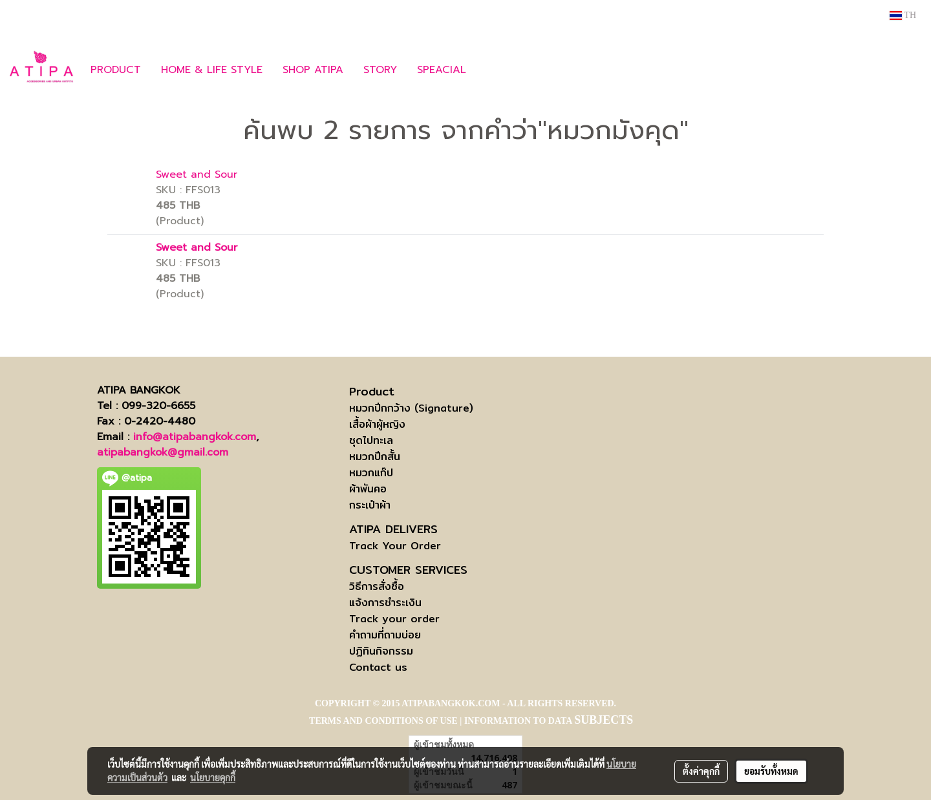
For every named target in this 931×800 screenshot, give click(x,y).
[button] (495, 70)
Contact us (378, 667)
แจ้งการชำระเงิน (385, 603)
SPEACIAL (441, 70)
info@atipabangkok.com (194, 437)
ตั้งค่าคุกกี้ (701, 771)
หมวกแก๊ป (371, 473)
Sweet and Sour (196, 174)
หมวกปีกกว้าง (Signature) (411, 408)
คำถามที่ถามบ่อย (385, 635)
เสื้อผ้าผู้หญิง (377, 424)
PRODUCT (116, 70)
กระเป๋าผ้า (370, 505)
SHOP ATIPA (313, 70)
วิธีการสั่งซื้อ (376, 586)
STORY (380, 70)
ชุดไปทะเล (371, 440)
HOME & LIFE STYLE (211, 70)
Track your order (394, 619)
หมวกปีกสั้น (374, 456)
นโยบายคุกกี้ (212, 777)
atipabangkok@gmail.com (162, 452)
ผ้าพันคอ (368, 489)
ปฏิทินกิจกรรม (381, 651)
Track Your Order (395, 546)
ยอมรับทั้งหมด (771, 771)
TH (903, 15)
